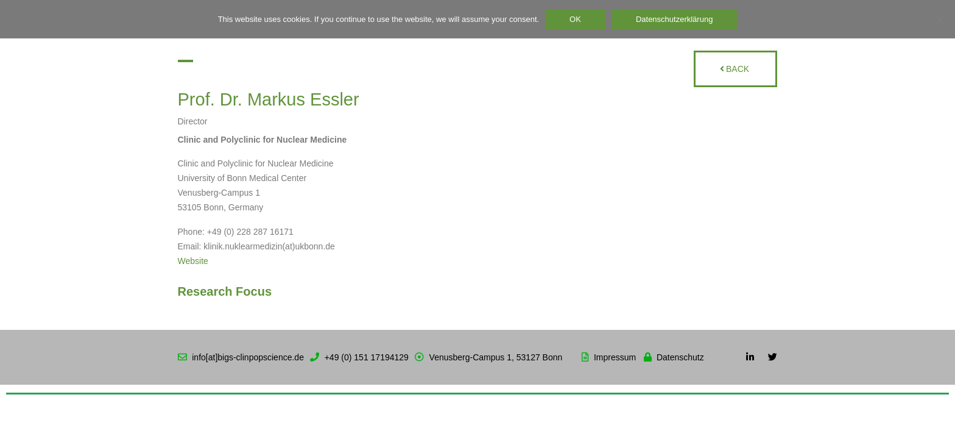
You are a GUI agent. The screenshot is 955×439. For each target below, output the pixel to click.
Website (193, 261)
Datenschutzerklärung (674, 19)
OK (575, 19)
